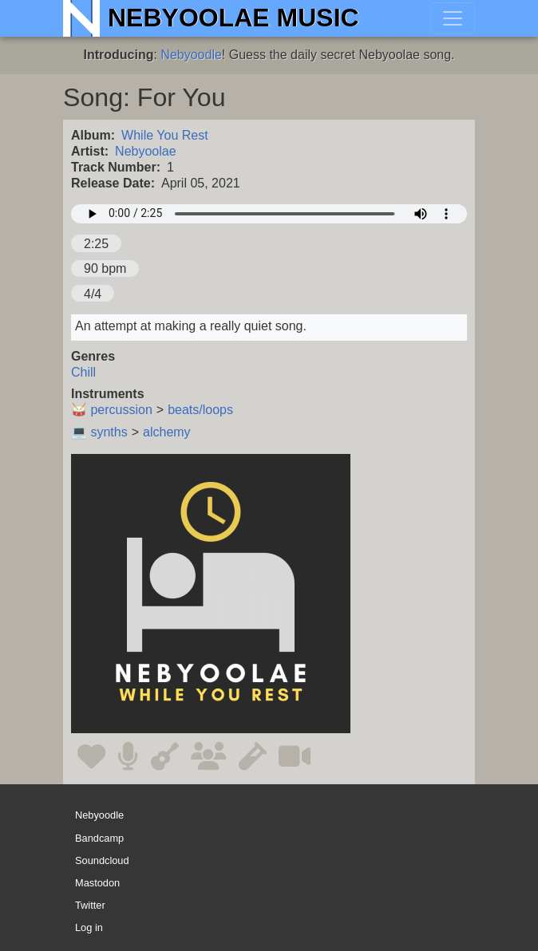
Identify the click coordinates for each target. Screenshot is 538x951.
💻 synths (99, 432)
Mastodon (97, 883)
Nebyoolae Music (233, 17)
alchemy (167, 432)
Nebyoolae (145, 151)
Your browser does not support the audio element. (269, 213)
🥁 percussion (111, 409)
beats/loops (200, 409)
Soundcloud (102, 860)
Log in (89, 927)
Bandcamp (99, 838)
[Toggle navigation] (452, 18)
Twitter (90, 905)
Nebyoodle (191, 54)
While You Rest (164, 135)
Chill (83, 372)
